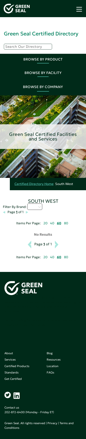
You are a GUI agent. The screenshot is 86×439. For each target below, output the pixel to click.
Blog (50, 353)
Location (52, 366)
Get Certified (13, 379)
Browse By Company (43, 87)
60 (59, 223)
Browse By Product (43, 59)
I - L (35, 206)
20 (45, 223)
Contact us (11, 407)
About (8, 353)
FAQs (50, 372)
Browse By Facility (43, 73)
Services (10, 359)
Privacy (52, 423)
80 (66, 223)
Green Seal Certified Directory (41, 33)
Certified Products (16, 366)
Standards (11, 372)
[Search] (28, 47)
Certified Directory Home (34, 184)
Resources (54, 359)
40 (52, 223)
